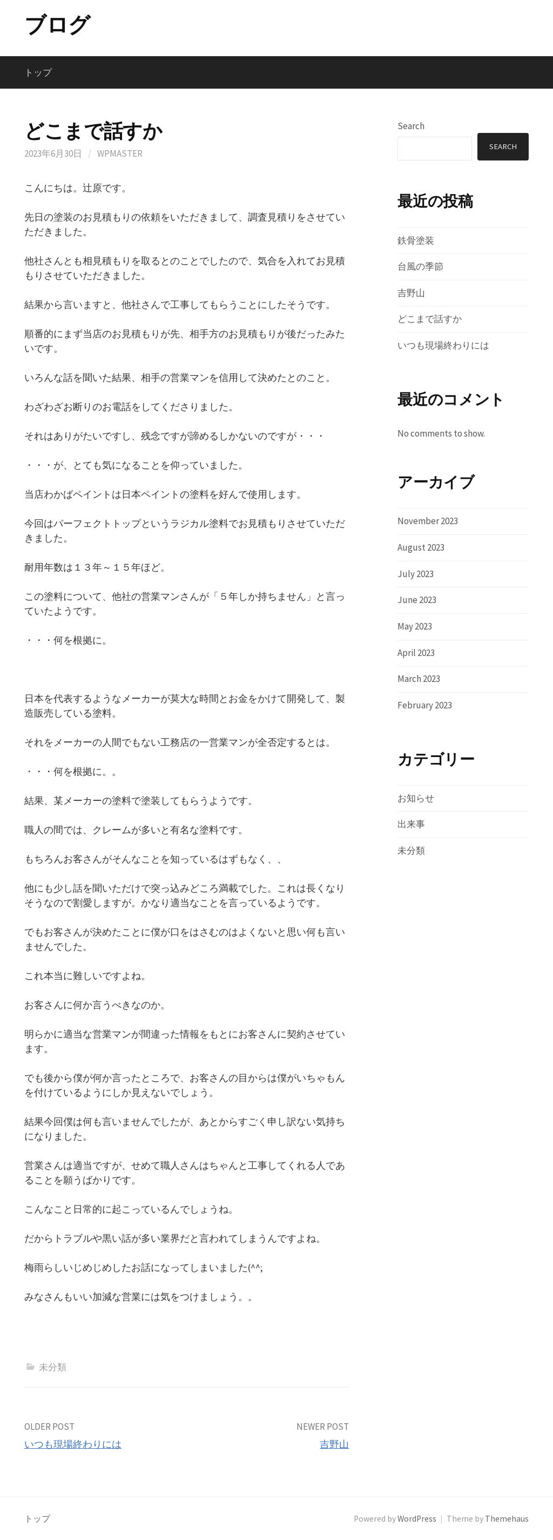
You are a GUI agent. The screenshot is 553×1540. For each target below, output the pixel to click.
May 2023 (414, 626)
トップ (38, 72)
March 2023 (418, 679)
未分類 (52, 1367)
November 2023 (427, 521)
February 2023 (424, 705)
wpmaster (120, 153)
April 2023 (416, 653)
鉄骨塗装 (415, 240)
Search (410, 126)
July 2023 (415, 574)
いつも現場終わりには (73, 1444)
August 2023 (420, 547)
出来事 (411, 824)
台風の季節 (420, 266)
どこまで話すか (429, 319)
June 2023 (416, 600)
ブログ (57, 24)
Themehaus (507, 1519)
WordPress (416, 1519)
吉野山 (334, 1444)
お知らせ (415, 798)
